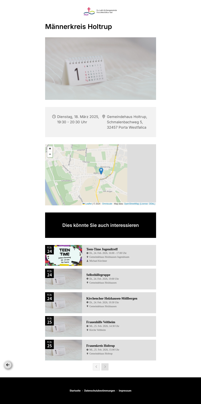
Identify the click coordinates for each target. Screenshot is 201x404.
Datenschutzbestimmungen (99, 390)
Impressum (125, 390)
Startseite (75, 390)
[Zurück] (7, 364)
